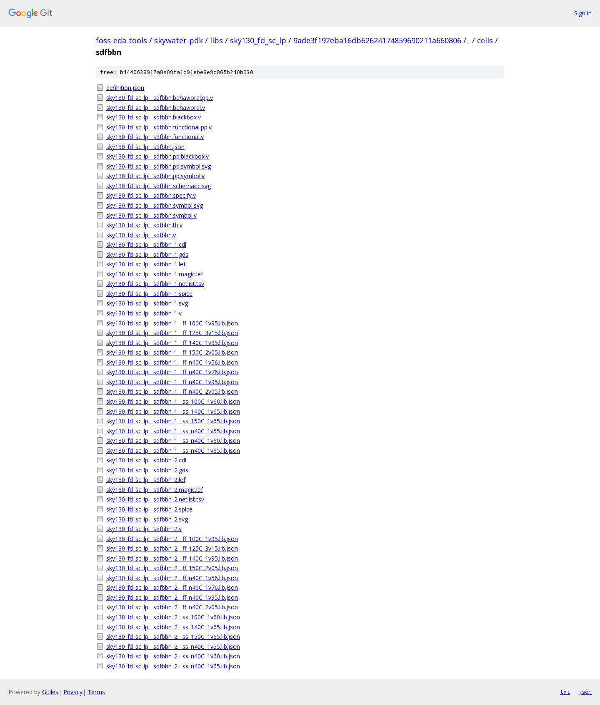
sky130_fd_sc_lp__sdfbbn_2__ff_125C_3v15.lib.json (172, 548)
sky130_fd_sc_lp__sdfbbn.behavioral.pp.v (159, 98)
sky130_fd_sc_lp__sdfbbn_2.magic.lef (154, 490)
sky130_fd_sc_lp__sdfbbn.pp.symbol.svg (158, 166)
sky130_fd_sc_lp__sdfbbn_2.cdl (146, 460)
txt (565, 691)
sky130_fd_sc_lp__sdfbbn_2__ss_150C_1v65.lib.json (173, 636)
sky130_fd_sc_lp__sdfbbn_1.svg (147, 303)
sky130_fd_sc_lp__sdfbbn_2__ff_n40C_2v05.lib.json (172, 607)
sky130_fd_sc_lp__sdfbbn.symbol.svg (154, 205)
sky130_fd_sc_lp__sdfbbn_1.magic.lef (154, 274)
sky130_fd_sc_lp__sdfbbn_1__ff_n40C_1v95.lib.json (172, 382)
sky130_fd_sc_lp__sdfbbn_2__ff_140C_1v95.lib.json (172, 558)
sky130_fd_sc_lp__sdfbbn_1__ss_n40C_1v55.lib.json (173, 431)
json (585, 691)
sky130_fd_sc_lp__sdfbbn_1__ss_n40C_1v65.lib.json (173, 450)
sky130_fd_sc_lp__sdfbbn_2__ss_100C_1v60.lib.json (173, 617)
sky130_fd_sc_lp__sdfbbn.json (145, 147)
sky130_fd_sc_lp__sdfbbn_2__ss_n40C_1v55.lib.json (173, 646)
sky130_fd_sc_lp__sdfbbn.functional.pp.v (159, 127)
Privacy (72, 692)
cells (485, 40)
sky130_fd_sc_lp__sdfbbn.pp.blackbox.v (157, 156)
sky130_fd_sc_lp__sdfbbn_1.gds (147, 254)
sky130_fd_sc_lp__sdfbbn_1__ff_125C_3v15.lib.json (172, 333)
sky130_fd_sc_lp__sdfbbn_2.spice (149, 509)
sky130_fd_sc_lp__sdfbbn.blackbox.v (153, 117)
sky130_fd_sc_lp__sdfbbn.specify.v (151, 195)
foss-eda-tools (121, 40)
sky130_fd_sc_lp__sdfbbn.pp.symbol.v (155, 176)
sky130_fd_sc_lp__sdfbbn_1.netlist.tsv (155, 284)
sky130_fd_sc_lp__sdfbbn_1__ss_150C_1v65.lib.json (173, 421)
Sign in (583, 13)
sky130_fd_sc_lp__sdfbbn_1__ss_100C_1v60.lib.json (173, 401)
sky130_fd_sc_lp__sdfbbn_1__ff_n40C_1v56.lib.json (172, 362)
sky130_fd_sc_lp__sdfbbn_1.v (144, 313)
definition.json (125, 88)
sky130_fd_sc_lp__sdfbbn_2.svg (147, 519)
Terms (96, 692)
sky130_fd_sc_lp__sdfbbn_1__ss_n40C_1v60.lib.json (173, 440)
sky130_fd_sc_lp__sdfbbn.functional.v (155, 137)
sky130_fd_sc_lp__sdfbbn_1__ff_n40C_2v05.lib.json (172, 391)
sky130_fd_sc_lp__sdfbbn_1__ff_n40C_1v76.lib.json (172, 372)
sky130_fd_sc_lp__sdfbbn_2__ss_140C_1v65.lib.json (173, 627)
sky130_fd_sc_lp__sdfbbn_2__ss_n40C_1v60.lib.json (173, 656)
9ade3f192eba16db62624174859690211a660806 (377, 40)
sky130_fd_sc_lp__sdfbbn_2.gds (147, 470)
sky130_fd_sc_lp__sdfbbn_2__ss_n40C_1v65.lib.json (173, 666)
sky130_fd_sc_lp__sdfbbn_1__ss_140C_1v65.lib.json (173, 411)
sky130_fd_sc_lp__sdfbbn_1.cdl (146, 244)
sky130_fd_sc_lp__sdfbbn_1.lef (145, 264)
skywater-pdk (178, 40)
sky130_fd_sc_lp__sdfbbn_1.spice (149, 294)
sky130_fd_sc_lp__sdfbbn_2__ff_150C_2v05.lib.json (172, 568)
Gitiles (50, 692)
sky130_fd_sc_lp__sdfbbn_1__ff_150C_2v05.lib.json (172, 352)
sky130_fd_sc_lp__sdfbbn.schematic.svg (158, 186)
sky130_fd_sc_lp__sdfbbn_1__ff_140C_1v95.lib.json (172, 343)
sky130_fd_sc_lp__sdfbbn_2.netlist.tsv (155, 499)
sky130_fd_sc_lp (258, 40)
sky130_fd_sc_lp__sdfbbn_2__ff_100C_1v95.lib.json (172, 539)
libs (216, 40)
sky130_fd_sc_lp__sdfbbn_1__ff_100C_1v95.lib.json (172, 323)
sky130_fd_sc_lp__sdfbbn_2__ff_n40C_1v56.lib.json (172, 578)
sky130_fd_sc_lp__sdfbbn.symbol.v (151, 215)
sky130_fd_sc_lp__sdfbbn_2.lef (145, 480)
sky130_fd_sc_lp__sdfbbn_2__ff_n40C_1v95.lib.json (172, 597)
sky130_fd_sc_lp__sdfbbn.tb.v (144, 225)
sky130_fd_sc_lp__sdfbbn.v (141, 235)
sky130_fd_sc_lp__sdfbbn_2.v (144, 529)
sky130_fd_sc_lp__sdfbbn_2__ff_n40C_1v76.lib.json (172, 587)
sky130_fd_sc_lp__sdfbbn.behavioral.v (155, 108)
